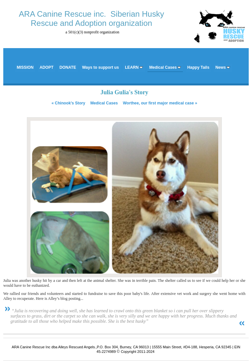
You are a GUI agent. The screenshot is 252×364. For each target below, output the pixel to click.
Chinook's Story (68, 103)
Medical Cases (104, 103)
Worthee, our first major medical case (160, 103)
